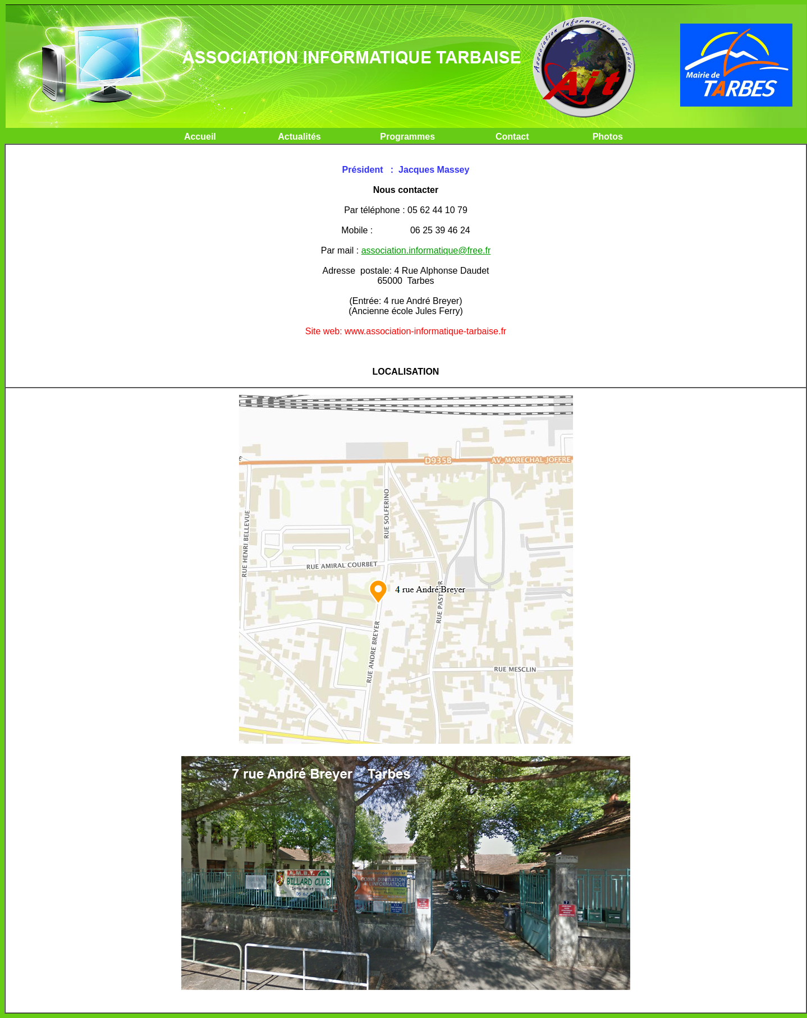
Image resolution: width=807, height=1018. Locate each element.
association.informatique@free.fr (426, 250)
